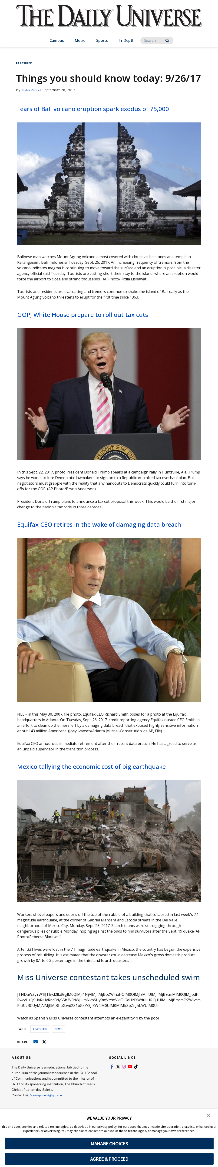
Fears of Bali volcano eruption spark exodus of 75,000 (100, 113)
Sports (102, 40)
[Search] (157, 40)
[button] (208, 1115)
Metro (80, 40)
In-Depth (127, 40)
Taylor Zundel (32, 90)
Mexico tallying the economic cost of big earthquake (89, 790)
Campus (57, 40)
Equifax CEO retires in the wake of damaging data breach (105, 538)
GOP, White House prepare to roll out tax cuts (99, 324)
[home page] (109, 21)
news (59, 1057)
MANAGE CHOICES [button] (109, 1143)
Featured (24, 63)
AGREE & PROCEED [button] (109, 1159)
